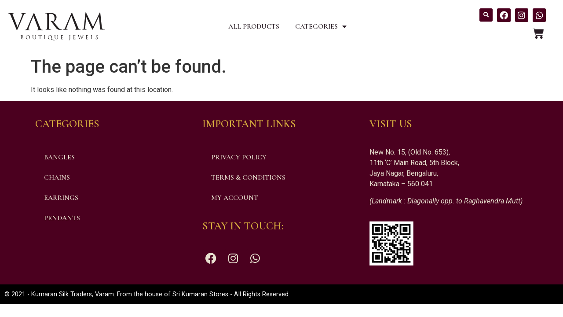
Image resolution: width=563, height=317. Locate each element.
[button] (486, 15)
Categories (321, 26)
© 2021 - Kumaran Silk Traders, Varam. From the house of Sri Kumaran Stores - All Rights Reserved (146, 294)
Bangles (59, 157)
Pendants (62, 218)
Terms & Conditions (248, 177)
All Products (253, 26)
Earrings (61, 197)
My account (234, 197)
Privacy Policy (239, 157)
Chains (57, 177)
